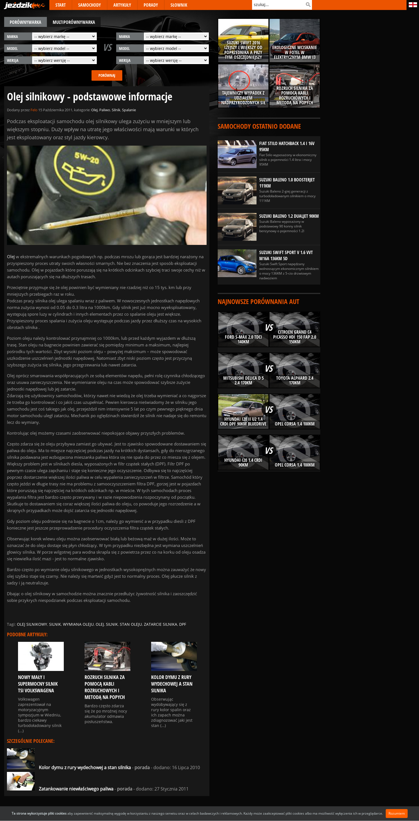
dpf (182, 624)
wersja (12, 60)
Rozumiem (396, 813)
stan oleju (131, 624)
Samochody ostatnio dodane (259, 126)
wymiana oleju (78, 624)
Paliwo (104, 109)
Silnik (116, 109)
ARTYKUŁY (122, 5)
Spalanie (129, 109)
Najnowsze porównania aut (258, 301)
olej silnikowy (32, 624)
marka (12, 36)
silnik (55, 624)
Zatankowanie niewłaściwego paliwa (60, 789)
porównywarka (25, 22)
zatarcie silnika (160, 624)
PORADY (151, 5)
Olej (94, 109)
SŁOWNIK (179, 5)
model (12, 48)
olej (100, 624)
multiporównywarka (74, 22)
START (60, 5)
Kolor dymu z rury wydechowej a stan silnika (69, 767)
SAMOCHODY (89, 5)
